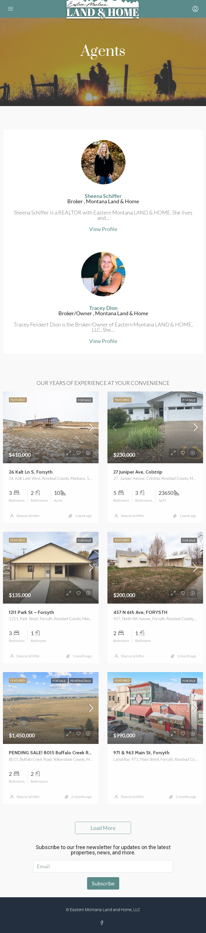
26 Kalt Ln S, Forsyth (31, 472)
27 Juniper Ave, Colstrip (137, 472)
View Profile (103, 229)
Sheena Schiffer (28, 515)
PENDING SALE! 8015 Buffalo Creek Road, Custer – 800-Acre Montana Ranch (91, 752)
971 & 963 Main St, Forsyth (141, 752)
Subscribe (103, 883)
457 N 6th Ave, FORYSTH (140, 612)
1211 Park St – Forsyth (31, 612)
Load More (103, 828)
